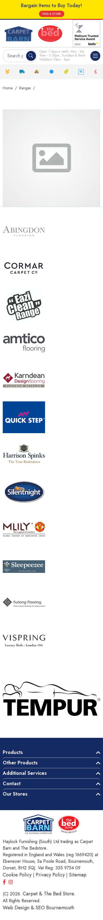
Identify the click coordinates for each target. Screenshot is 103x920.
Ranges (25, 88)
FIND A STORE (51, 14)
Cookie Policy (17, 874)
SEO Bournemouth (54, 907)
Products (13, 752)
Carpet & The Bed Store (48, 893)
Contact (12, 783)
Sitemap (78, 874)
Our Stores (15, 794)
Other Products (20, 762)
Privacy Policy (50, 874)
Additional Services (25, 773)
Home (8, 88)
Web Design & (19, 907)
